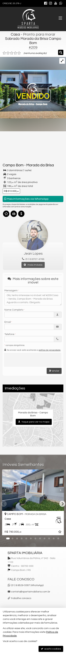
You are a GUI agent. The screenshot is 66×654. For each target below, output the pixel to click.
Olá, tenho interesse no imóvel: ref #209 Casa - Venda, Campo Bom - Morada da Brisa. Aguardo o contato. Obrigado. (33, 298)
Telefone (9, 334)
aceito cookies (51, 648)
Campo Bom (13, 165)
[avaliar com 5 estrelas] (19, 53)
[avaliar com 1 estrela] (4, 53)
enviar (54, 370)
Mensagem (11, 290)
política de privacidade (50, 350)
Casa (15, 34)
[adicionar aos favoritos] (60, 532)
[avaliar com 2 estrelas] (8, 53)
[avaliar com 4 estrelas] (15, 53)
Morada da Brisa (40, 165)
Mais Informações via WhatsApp (26, 198)
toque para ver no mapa (33, 421)
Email (7, 322)
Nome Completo (13, 310)
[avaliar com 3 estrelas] (11, 53)
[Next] (62, 504)
